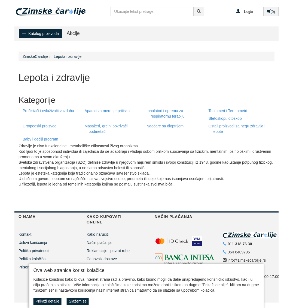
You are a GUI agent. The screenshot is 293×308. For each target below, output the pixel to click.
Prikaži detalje (47, 301)
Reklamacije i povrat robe (108, 251)
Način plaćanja (99, 242)
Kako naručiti (98, 234)
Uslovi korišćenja (33, 242)
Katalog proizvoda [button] (40, 33)
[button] (244, 11)
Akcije (73, 33)
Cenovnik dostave (102, 259)
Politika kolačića (32, 259)
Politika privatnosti (34, 251)
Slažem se (78, 301)
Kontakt (25, 234)
